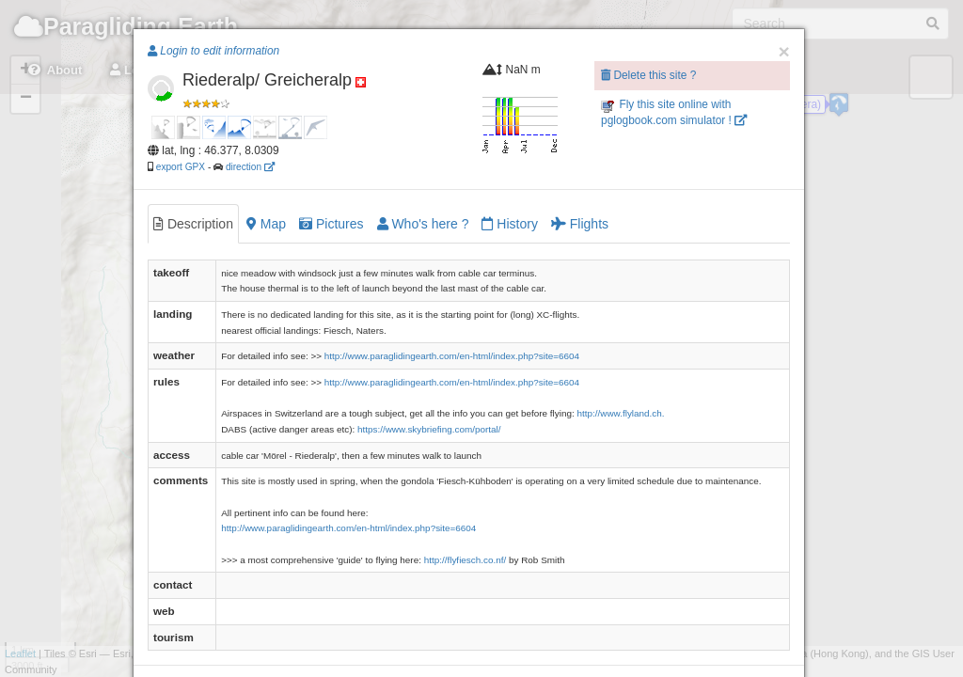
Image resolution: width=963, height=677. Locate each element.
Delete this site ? (648, 75)
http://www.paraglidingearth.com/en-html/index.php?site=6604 (451, 356)
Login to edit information (213, 50)
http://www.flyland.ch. (620, 413)
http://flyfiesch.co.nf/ (465, 560)
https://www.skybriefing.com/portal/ (429, 429)
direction (250, 167)
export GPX (180, 167)
